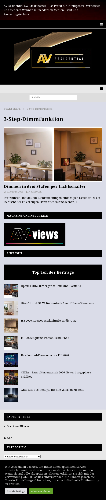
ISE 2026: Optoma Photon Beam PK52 (45, 337)
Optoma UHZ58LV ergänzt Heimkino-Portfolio (51, 286)
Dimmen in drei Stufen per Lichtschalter (45, 186)
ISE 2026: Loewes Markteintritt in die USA (48, 320)
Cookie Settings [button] (16, 491)
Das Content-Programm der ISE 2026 (45, 355)
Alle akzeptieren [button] (40, 491)
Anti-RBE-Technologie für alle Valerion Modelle (52, 389)
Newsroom (35, 191)
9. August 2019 (15, 191)
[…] (78, 202)
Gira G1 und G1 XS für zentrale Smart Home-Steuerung (57, 303)
